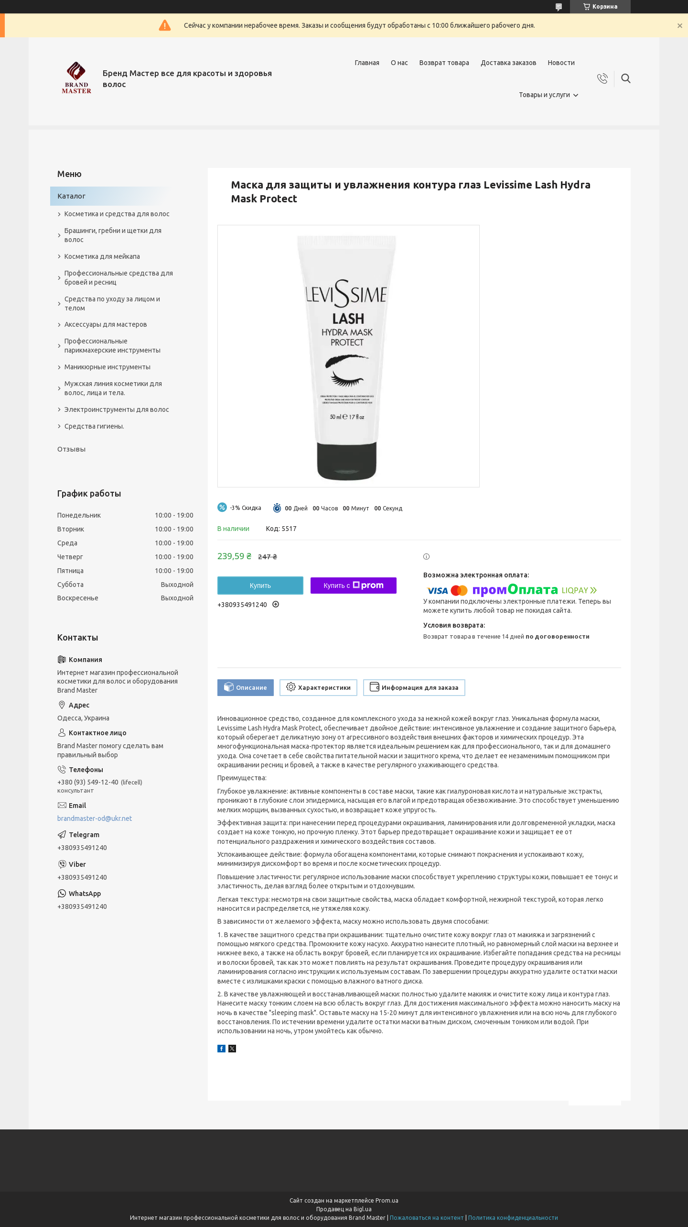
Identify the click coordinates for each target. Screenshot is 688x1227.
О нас (399, 62)
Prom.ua (387, 1200)
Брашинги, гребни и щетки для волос (112, 235)
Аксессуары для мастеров (105, 324)
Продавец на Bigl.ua (344, 1209)
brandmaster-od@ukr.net (94, 818)
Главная (367, 62)
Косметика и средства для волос (117, 214)
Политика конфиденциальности (513, 1218)
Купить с (353, 585)
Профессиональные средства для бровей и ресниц (118, 277)
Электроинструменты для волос (116, 409)
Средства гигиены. (94, 426)
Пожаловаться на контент (427, 1218)
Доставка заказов (509, 62)
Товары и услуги (544, 95)
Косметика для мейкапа (102, 256)
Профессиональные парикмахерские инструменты (112, 345)
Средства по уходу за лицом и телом (112, 303)
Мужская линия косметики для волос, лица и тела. (113, 388)
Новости (561, 62)
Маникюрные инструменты (107, 367)
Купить (260, 585)
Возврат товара (444, 62)
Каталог (71, 196)
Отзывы (71, 449)
